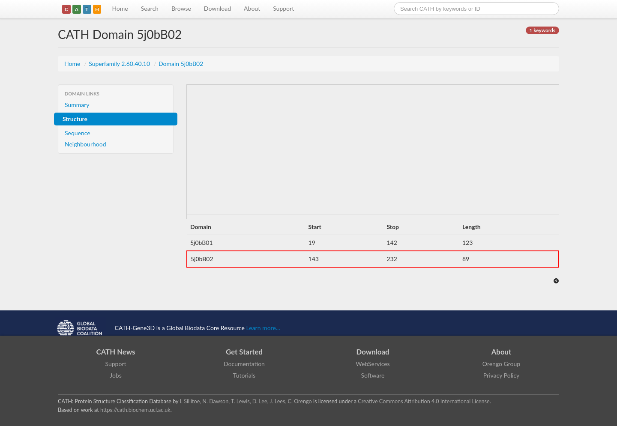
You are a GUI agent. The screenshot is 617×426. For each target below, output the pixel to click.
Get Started (244, 351)
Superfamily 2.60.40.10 (120, 63)
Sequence (77, 133)
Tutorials (244, 375)
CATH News (115, 351)
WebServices (372, 363)
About (252, 8)
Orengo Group (501, 363)
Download (217, 8)
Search (150, 8)
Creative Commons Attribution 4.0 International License (423, 401)
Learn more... (263, 327)
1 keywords (542, 30)
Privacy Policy (501, 375)
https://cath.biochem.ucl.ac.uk (135, 410)
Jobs (116, 375)
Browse (181, 8)
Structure (75, 118)
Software (373, 375)
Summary (77, 104)
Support (283, 8)
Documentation (244, 363)
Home (120, 8)
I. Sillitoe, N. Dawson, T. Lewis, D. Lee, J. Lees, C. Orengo (246, 401)
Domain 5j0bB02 (181, 63)
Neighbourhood (85, 144)
